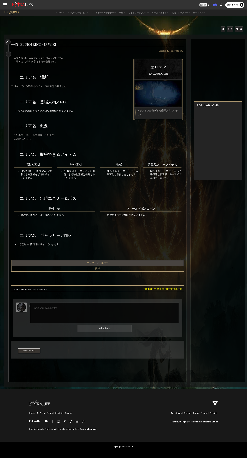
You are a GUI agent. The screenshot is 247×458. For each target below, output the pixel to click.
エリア (104, 263)
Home (32, 413)
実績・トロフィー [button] (181, 12)
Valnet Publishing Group (206, 422)
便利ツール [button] (199, 12)
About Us (59, 413)
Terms (196, 413)
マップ (90, 263)
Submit (104, 328)
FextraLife (176, 422)
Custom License (88, 429)
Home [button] (60, 12)
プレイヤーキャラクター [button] (103, 12)
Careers (187, 413)
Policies (213, 413)
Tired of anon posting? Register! (161, 289)
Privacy (204, 413)
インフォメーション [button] (78, 12)
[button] (204, 5)
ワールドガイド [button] (160, 12)
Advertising (176, 413)
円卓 (97, 268)
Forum (50, 413)
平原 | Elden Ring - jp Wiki (35, 45)
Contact (69, 413)
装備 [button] (122, 12)
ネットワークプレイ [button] (138, 12)
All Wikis (41, 413)
